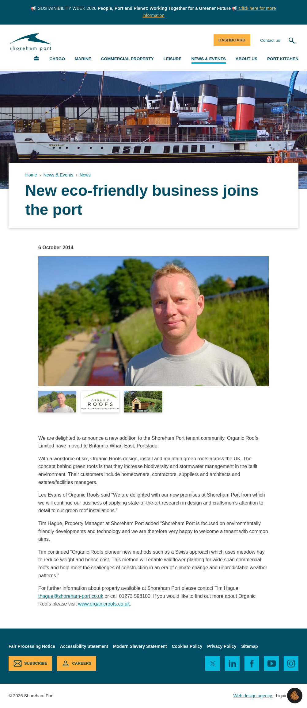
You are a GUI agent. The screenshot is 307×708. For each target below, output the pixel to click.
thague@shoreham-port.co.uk (70, 596)
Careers (81, 663)
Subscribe (35, 663)
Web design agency (253, 695)
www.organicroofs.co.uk (104, 603)
